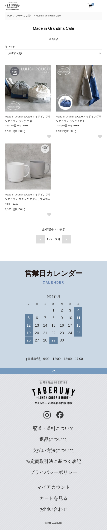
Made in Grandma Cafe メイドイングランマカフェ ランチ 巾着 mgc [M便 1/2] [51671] (28, 121)
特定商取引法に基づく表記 (53, 461)
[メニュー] (101, 6)
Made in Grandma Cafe (48, 15)
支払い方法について (54, 450)
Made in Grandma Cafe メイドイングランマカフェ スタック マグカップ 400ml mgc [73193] (28, 199)
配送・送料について (53, 428)
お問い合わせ (54, 509)
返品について (54, 439)
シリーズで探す (23, 15)
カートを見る (54, 498)
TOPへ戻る (53, 371)
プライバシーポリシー (53, 472)
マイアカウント (53, 487)
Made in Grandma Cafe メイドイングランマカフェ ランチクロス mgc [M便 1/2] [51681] (79, 121)
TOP (9, 15)
